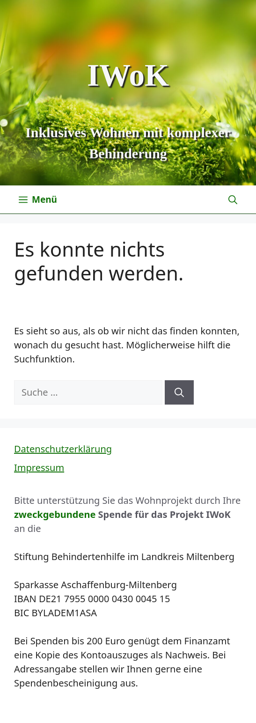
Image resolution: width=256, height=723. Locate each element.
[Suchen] (179, 392)
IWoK (128, 75)
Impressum (39, 467)
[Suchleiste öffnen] (233, 199)
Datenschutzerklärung (63, 449)
